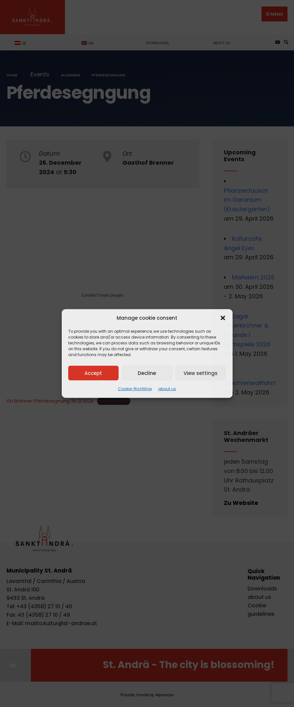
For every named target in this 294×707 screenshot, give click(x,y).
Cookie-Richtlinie (135, 389)
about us (167, 389)
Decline (147, 372)
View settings (201, 372)
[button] (223, 318)
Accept (93, 372)
